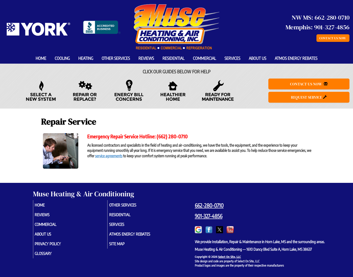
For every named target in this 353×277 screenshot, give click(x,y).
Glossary (49, 257)
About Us (257, 58)
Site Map (123, 247)
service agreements (108, 156)
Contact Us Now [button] (333, 38)
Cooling (62, 58)
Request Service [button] (309, 97)
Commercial (204, 58)
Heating (85, 58)
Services (232, 58)
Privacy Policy (55, 247)
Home (41, 58)
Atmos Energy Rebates (296, 58)
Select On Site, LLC (229, 257)
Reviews (146, 58)
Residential (173, 58)
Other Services (116, 58)
